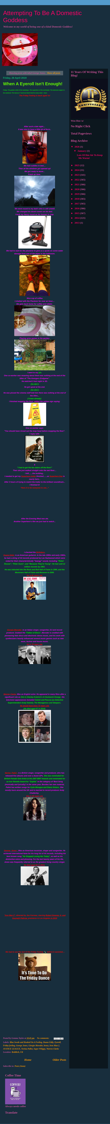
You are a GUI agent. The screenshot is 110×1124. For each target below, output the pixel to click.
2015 (77, 213)
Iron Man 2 (54, 1045)
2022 (77, 179)
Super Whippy (39, 1049)
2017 (77, 203)
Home (27, 1059)
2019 (77, 194)
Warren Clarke (52, 1049)
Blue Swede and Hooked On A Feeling (26, 1042)
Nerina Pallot (27, 1049)
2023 (77, 174)
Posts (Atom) (20, 1066)
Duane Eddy (48, 1042)
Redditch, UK (17, 1052)
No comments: (43, 1038)
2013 (77, 222)
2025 (77, 165)
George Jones (22, 1045)
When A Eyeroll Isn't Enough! (32, 83)
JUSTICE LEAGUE (11, 1049)
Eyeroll (57, 1042)
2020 (77, 189)
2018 (77, 198)
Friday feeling (9, 1045)
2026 (77, 146)
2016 (77, 208)
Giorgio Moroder (36, 1045)
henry (46, 1045)
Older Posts (59, 1059)
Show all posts (53, 73)
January (82, 151)
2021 (77, 184)
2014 (77, 218)
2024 (77, 170)
